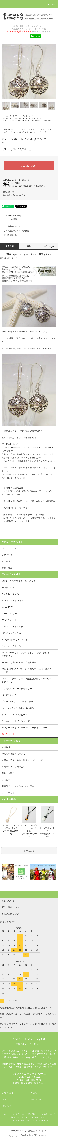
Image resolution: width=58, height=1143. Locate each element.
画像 (29, 246)
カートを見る (36, 1099)
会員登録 (34, 1093)
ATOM (46, 1120)
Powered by (29, 1136)
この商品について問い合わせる (15, 231)
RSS (41, 1120)
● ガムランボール (27, 116)
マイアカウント (7, 1093)
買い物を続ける (8, 235)
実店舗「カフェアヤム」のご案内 (18, 786)
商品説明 (10, 246)
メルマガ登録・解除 (17, 1120)
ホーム (5, 116)
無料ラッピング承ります (13, 767)
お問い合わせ (7, 1106)
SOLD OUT (29, 165)
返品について (8, 192)
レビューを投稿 (8, 219)
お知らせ (6, 747)
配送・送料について (35, 1114)
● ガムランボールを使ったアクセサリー (37, 120)
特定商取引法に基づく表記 (14, 195)
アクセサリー (14, 116)
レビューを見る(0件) (10, 215)
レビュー (6, 780)
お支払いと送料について (13, 753)
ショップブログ (31, 1120)
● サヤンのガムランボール (32, 118)
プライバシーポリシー (39, 1117)
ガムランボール (15, 118)
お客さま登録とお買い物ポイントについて (22, 760)
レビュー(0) (48, 246)
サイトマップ (8, 793)
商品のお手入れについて (13, 773)
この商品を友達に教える (12, 226)
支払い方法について (18, 1114)
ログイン (5, 1099)
